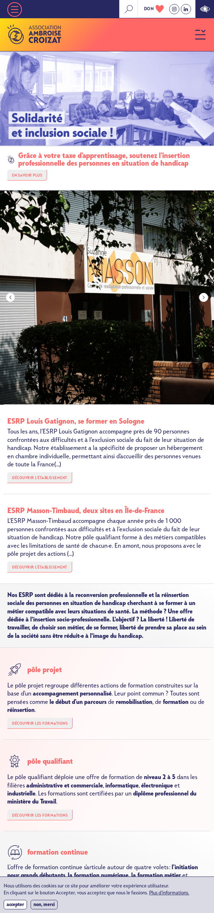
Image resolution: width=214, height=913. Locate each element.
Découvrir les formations (40, 723)
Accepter (15, 906)
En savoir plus (27, 175)
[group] (107, 297)
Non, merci (44, 906)
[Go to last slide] (10, 297)
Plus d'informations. (169, 895)
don (149, 8)
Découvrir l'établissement (39, 478)
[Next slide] (203, 297)
